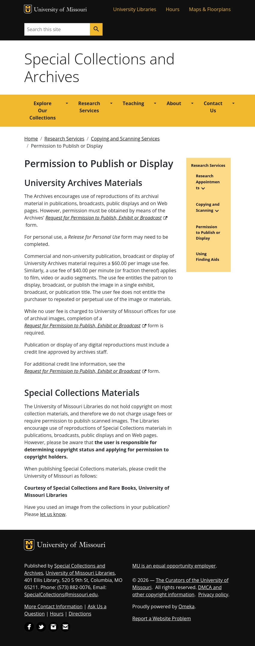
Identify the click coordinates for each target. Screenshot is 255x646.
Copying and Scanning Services (125, 138)
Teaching (133, 103)
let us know (52, 514)
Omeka (186, 606)
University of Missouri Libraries (80, 573)
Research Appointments (208, 181)
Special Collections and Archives (99, 67)
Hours (172, 9)
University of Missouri (60, 10)
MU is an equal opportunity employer (174, 565)
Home (31, 138)
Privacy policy (213, 594)
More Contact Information (53, 606)
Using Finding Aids (207, 256)
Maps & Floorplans (210, 9)
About (173, 103)
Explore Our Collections (42, 110)
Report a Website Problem (161, 618)
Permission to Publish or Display (208, 232)
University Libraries (134, 9)
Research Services (89, 107)
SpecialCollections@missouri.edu (61, 594)
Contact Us (213, 107)
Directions (80, 613)
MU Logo (28, 9)
